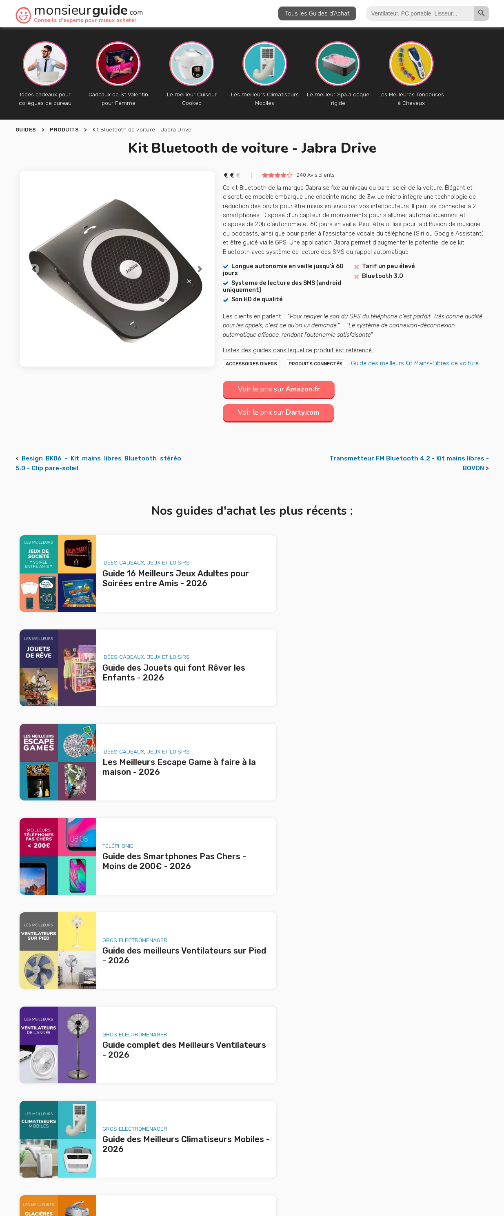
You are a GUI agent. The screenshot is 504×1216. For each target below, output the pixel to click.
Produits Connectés (315, 364)
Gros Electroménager (125, 729)
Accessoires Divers (251, 364)
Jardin (411, 814)
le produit (350, 1104)
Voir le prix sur (280, 389)
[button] (34, 269)
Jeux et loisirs (159, 557)
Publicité (242, 1151)
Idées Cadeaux (114, 557)
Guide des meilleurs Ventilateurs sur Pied (109, 1110)
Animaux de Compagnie (124, 900)
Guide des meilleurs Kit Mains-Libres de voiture (415, 363)
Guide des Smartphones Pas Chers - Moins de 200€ (125, 1099)
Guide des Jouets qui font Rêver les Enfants (114, 1075)
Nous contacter (294, 1151)
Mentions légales (285, 1168)
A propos (200, 1151)
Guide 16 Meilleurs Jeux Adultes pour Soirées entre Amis (123, 1058)
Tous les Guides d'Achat (317, 13)
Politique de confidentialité (353, 1168)
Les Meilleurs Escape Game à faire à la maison (115, 1087)
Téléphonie (349, 643)
